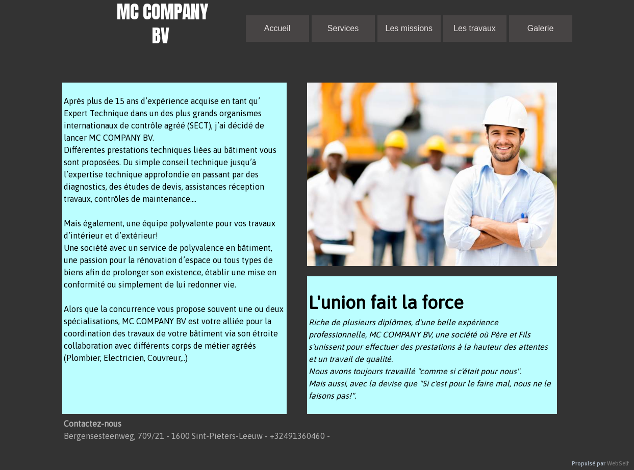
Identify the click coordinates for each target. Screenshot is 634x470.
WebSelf (618, 463)
